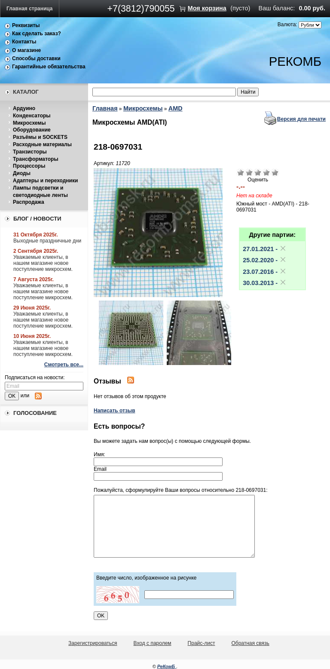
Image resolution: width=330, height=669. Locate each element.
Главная (105, 108)
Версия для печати (301, 119)
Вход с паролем (152, 643)
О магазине (26, 50)
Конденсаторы (32, 116)
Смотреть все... (63, 365)
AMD (175, 108)
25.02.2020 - (265, 260)
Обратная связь (250, 643)
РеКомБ (167, 666)
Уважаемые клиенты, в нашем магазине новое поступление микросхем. (43, 263)
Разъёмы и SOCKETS (40, 137)
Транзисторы (30, 152)
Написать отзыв (114, 411)
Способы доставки (36, 58)
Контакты (24, 42)
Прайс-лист (201, 643)
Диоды (22, 173)
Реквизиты (26, 25)
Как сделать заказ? (36, 34)
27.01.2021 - (265, 249)
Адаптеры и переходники (45, 181)
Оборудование (32, 130)
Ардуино (24, 108)
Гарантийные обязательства (49, 67)
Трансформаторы (35, 159)
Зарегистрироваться (92, 643)
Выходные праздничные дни (47, 241)
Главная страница (29, 9)
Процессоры (29, 166)
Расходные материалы (42, 144)
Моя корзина (207, 8)
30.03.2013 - (265, 282)
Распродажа (28, 202)
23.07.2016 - (265, 271)
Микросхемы (29, 123)
